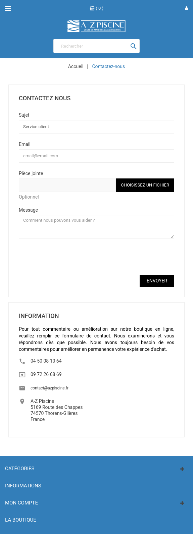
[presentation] (70, 257)
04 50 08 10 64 (46, 361)
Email (25, 144)
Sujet (24, 114)
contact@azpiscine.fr (49, 388)
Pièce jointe (31, 173)
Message (28, 209)
